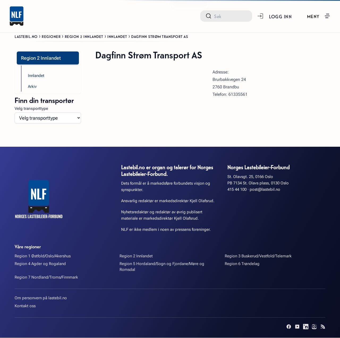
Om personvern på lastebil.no (41, 298)
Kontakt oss (25, 306)
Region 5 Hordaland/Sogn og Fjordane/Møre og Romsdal (162, 267)
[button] (318, 16)
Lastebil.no (26, 36)
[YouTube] (297, 327)
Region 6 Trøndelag (242, 264)
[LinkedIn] (305, 327)
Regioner (51, 36)
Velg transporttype (31, 108)
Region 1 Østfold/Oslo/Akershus (43, 256)
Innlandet (117, 36)
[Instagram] (314, 327)
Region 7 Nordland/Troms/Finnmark (46, 277)
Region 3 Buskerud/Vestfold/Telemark (258, 256)
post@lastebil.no (265, 189)
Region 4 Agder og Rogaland (40, 264)
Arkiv (32, 86)
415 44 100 (236, 189)
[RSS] (322, 327)
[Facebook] (288, 327)
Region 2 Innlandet (84, 36)
